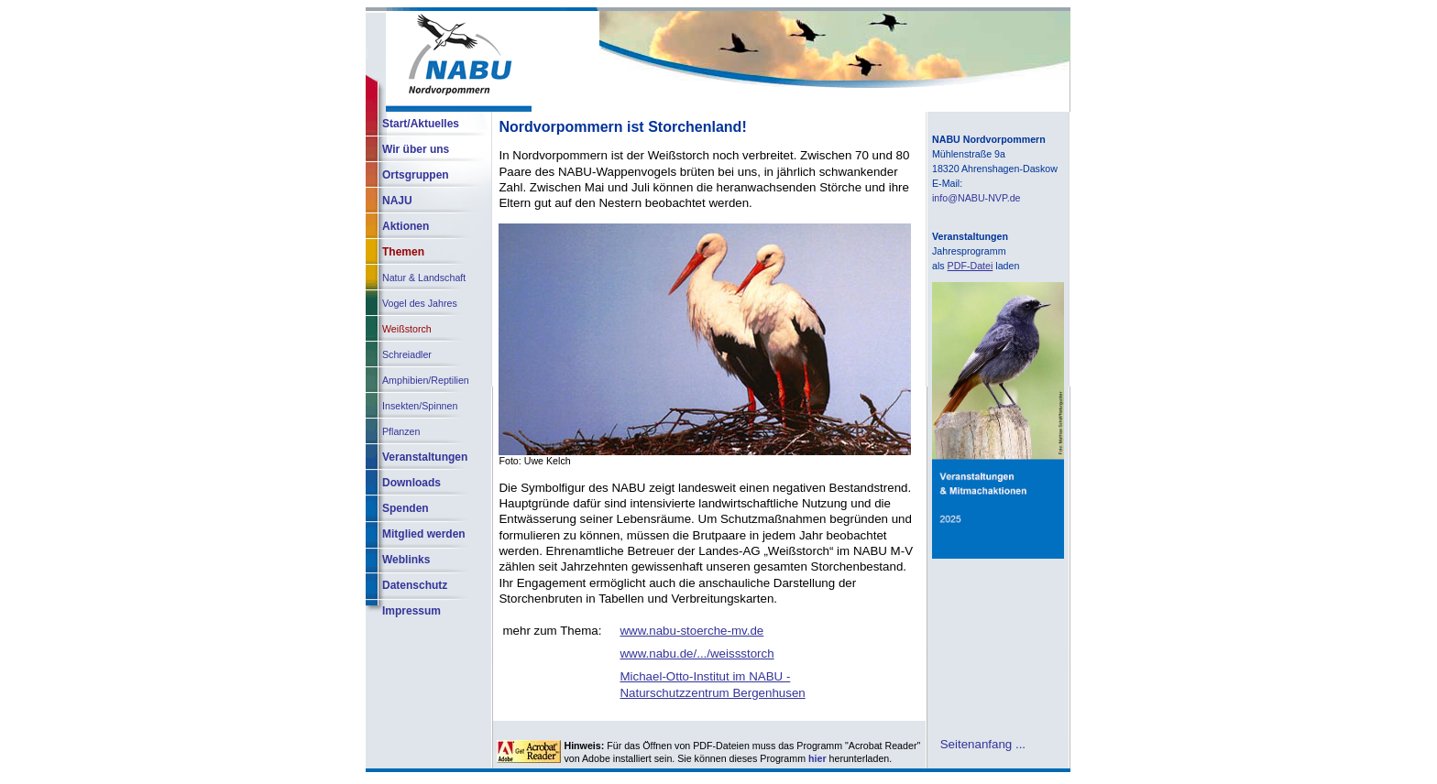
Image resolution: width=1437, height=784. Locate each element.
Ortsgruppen (415, 175)
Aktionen (405, 226)
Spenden (405, 508)
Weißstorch (407, 328)
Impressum (411, 610)
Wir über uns (415, 149)
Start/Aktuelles (420, 123)
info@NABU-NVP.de (976, 197)
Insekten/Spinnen (419, 405)
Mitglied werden (424, 534)
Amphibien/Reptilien (425, 380)
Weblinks (406, 559)
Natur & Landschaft (424, 277)
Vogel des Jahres (419, 303)
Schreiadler (407, 354)
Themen (403, 251)
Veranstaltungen (424, 457)
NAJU (397, 200)
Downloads (411, 482)
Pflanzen (401, 431)
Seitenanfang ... (983, 743)
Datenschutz (414, 585)
